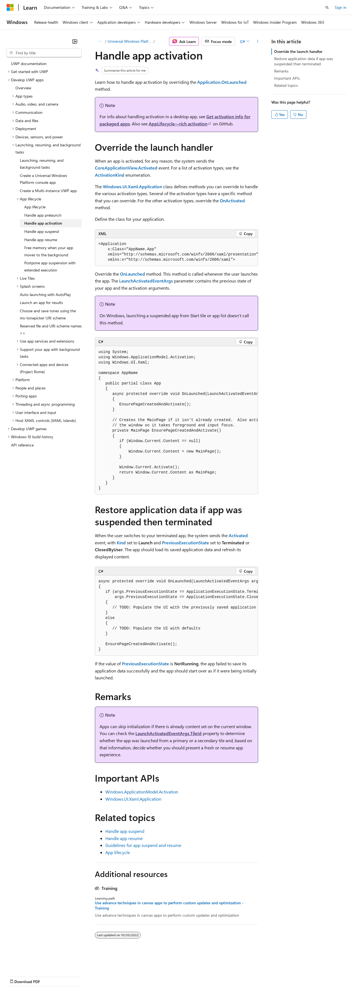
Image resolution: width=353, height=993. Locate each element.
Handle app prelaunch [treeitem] (42, 215)
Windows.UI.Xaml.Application (133, 799)
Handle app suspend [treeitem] (41, 231)
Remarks (281, 71)
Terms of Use (201, 976)
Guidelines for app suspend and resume (143, 845)
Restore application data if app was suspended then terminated (303, 61)
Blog (75, 976)
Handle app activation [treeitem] (43, 223)
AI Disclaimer (18, 976)
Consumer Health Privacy (158, 976)
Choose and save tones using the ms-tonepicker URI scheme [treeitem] (48, 314)
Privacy (120, 976)
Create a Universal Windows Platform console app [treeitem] (43, 179)
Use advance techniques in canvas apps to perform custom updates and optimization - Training (169, 905)
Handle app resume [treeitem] (40, 239)
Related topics (286, 85)
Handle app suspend (124, 831)
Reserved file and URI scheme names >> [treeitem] (51, 329)
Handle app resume (124, 838)
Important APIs (287, 78)
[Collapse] (75, 41)
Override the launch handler (298, 51)
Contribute (99, 976)
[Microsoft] (10, 7)
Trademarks (228, 976)
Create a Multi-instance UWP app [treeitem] (48, 190)
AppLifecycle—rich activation (178, 124)
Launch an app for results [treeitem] (41, 302)
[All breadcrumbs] (100, 41)
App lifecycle (117, 852)
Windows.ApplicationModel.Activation (141, 792)
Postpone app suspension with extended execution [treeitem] (50, 266)
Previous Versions (50, 976)
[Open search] (327, 7)
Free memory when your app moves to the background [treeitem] (48, 251)
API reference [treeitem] (22, 445)
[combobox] (44, 53)
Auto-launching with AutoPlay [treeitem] (45, 294)
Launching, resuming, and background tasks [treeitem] (41, 164)
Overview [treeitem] (23, 87)
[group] (176, 252)
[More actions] (258, 41)
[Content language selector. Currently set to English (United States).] (32, 963)
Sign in (340, 7)
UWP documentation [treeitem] (29, 63)
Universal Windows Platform (130, 41)
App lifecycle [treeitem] (35, 206)
